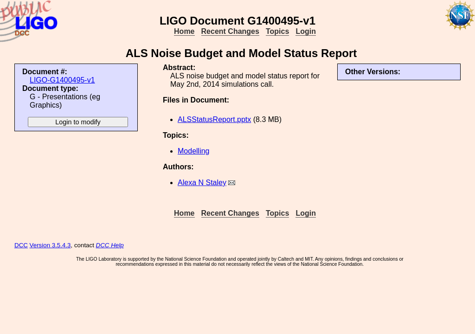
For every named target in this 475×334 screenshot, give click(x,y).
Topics (277, 31)
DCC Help (110, 245)
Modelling (193, 151)
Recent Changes (230, 31)
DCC (21, 245)
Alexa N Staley (202, 182)
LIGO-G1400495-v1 (62, 80)
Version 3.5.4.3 (50, 245)
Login (305, 31)
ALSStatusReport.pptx (214, 119)
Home (184, 31)
